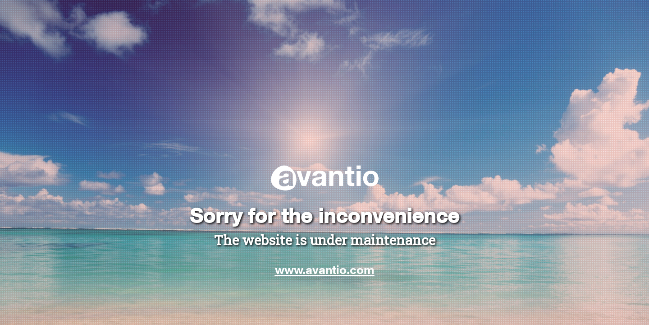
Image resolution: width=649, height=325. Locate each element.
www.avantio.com (325, 269)
